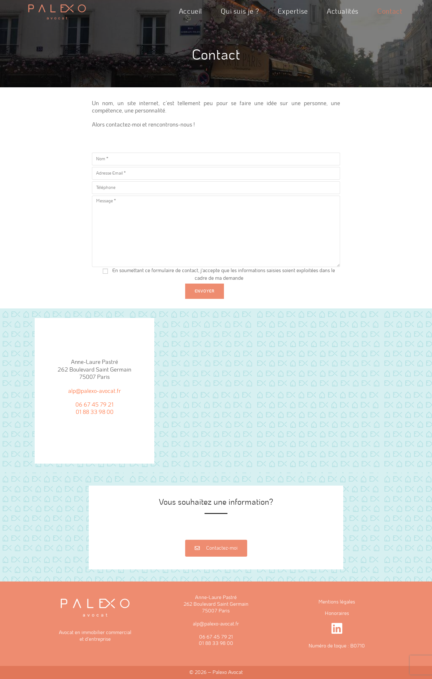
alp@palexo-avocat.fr (94, 391)
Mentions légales (336, 601)
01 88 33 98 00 (95, 412)
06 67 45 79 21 (94, 405)
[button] (216, 548)
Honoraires (337, 613)
